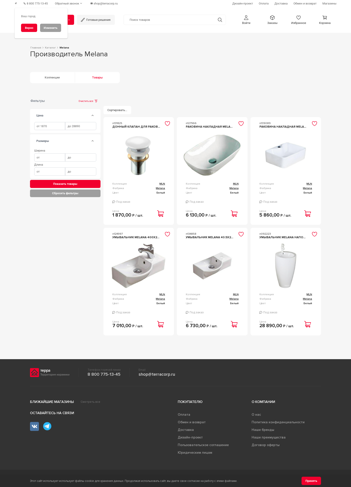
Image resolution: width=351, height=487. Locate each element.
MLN (162, 184)
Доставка (186, 430)
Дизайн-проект (190, 437)
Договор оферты (266, 445)
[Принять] (311, 481)
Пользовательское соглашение (203, 445)
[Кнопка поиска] (220, 19)
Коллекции (52, 77)
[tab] (93, 115)
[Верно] (29, 28)
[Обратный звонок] (69, 3)
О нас (256, 415)
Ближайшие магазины (52, 402)
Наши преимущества (269, 437)
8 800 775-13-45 (104, 374)
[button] (246, 20)
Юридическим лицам (195, 453)
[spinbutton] (49, 126)
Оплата (184, 415)
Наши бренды (263, 430)
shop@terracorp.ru (157, 374)
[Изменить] (50, 28)
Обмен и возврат (192, 422)
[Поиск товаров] (169, 20)
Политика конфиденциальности (278, 422)
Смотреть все (90, 402)
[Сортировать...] (117, 110)
